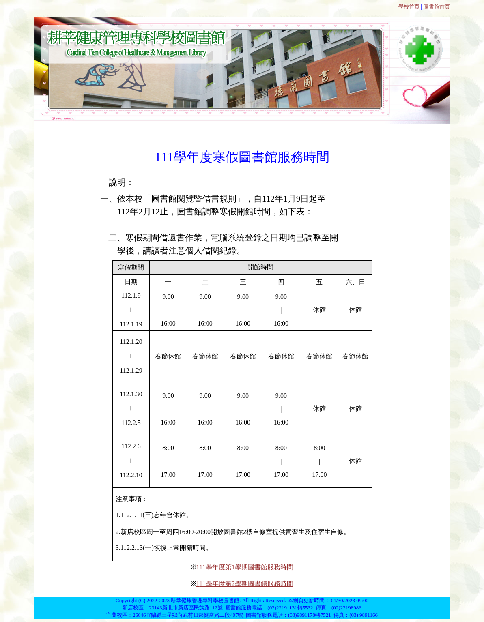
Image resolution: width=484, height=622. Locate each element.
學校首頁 (408, 7)
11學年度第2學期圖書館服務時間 (246, 583)
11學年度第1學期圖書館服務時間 (246, 567)
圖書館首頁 (437, 7)
